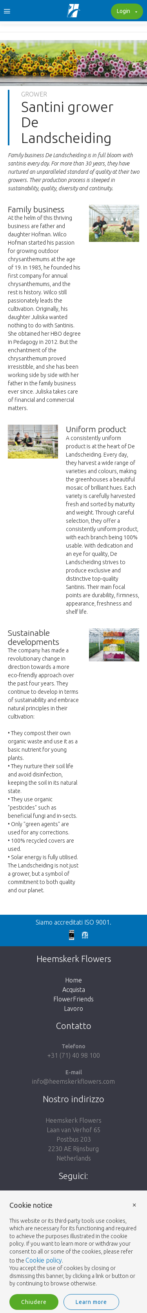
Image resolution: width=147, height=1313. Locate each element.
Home (73, 980)
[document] (73, 1245)
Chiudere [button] (34, 1302)
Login (126, 11)
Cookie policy (43, 1260)
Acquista (73, 989)
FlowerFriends (73, 999)
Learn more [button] (91, 1302)
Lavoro (73, 1008)
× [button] (134, 1204)
